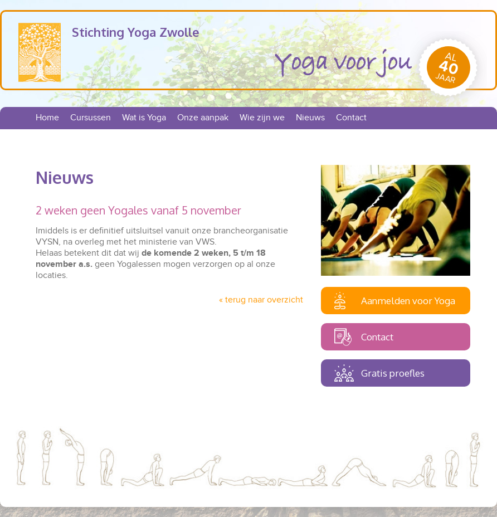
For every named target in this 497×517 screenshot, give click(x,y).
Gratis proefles (393, 373)
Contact (351, 118)
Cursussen (90, 118)
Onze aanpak (202, 118)
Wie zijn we (262, 118)
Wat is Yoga (144, 118)
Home (47, 118)
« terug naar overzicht (261, 300)
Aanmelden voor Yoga (408, 300)
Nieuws (310, 118)
